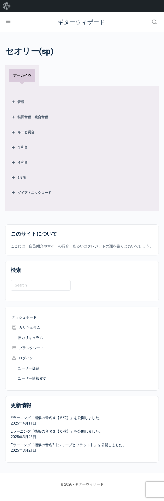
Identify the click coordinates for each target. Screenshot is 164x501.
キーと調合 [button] (22, 132)
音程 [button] (17, 102)
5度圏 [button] (18, 177)
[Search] (154, 22)
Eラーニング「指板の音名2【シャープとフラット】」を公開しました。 (68, 445)
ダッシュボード (24, 317)
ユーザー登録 (28, 368)
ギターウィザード (81, 22)
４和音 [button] (19, 162)
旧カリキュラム (30, 338)
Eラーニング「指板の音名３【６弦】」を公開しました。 (57, 431)
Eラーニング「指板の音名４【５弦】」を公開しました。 (57, 418)
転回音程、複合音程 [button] (29, 117)
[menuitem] (7, 6)
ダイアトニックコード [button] (30, 192)
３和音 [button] (19, 147)
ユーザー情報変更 (32, 378)
